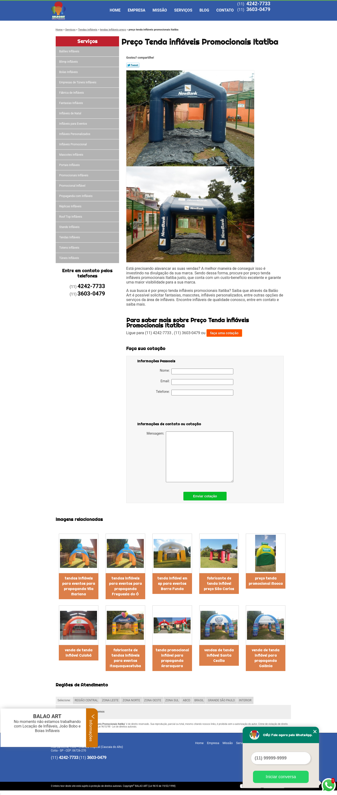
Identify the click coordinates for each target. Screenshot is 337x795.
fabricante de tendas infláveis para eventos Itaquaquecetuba (125, 658)
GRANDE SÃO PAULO (221, 700)
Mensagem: (190, 456)
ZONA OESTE (152, 700)
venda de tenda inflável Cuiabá (78, 653)
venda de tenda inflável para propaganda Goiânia (265, 658)
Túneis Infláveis (69, 258)
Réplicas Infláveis (70, 206)
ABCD (186, 700)
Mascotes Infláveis (71, 154)
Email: (197, 382)
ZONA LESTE (110, 700)
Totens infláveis (69, 247)
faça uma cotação (224, 333)
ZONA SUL (172, 700)
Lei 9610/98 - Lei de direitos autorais (116, 726)
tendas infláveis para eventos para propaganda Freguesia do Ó (125, 586)
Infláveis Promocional (73, 144)
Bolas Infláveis (68, 72)
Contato (225, 10)
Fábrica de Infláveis (72, 92)
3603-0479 (258, 9)
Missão (160, 10)
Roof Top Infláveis (71, 216)
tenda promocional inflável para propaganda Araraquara (172, 658)
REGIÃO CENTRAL (86, 700)
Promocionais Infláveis (74, 175)
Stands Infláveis (69, 227)
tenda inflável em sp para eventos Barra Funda (172, 583)
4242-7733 (258, 3)
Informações (92, 727)
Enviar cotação (205, 496)
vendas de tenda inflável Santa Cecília (219, 655)
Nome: (196, 371)
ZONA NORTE (131, 700)
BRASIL (199, 700)
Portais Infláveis (70, 165)
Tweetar (132, 65)
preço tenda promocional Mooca (266, 581)
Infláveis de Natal (70, 113)
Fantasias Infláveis (71, 103)
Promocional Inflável (72, 185)
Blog (204, 10)
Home (115, 10)
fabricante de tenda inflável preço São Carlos (219, 583)
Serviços (183, 10)
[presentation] (167, 409)
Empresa (136, 10)
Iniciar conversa (281, 776)
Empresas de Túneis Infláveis (78, 82)
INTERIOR (245, 700)
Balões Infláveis (69, 51)
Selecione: (64, 700)
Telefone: (194, 392)
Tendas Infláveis (70, 237)
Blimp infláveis (69, 61)
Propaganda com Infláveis (76, 196)
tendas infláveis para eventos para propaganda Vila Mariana (78, 586)
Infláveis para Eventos (73, 123)
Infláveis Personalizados (75, 134)
